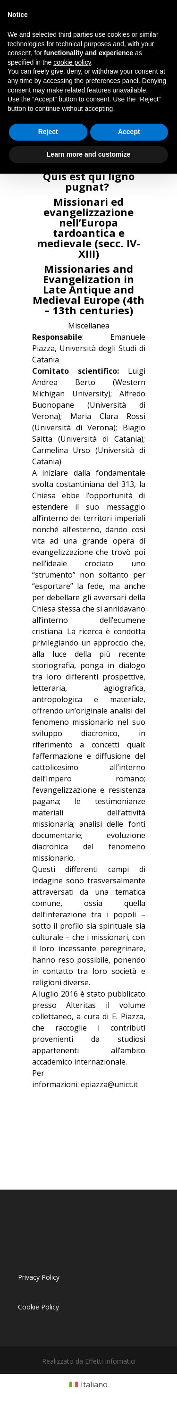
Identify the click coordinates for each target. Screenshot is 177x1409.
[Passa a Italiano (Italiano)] (88, 1385)
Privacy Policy (38, 1277)
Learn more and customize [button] (88, 154)
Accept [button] (129, 131)
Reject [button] (48, 131)
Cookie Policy (38, 1306)
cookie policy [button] (72, 62)
